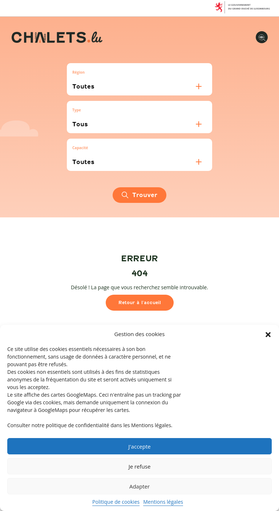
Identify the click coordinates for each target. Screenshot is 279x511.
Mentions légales (163, 501)
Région (78, 72)
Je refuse (140, 466)
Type (76, 110)
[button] (268, 334)
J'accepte (139, 446)
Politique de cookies (116, 501)
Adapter (139, 486)
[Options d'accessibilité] (262, 37)
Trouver (139, 195)
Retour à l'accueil (139, 302)
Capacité (80, 147)
